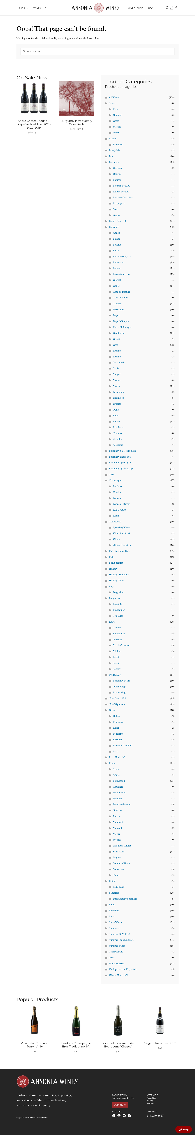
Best (111, 156)
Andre (116, 769)
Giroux (116, 339)
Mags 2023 (115, 675)
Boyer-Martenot (121, 274)
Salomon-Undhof (122, 745)
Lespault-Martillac (123, 197)
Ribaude (117, 740)
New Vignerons (117, 704)
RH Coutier (119, 510)
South (112, 905)
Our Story (150, 1100)
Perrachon (118, 392)
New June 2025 (117, 698)
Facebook (113, 1115)
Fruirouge (118, 722)
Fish (111, 557)
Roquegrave (119, 203)
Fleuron (117, 180)
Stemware (114, 928)
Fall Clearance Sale (119, 551)
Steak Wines (115, 922)
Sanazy (117, 663)
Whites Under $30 (118, 975)
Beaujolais (114, 150)
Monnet (117, 380)
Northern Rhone (122, 846)
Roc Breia (118, 427)
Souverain (118, 869)
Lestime (117, 351)
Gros (115, 345)
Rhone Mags (119, 692)
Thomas (117, 433)
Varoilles (117, 439)
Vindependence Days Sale (123, 969)
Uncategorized (116, 964)
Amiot (116, 233)
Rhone (112, 763)
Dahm (116, 716)
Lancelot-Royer (121, 504)
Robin (116, 516)
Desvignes (118, 309)
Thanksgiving (116, 952)
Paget (116, 657)
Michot (117, 651)
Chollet (117, 628)
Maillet (116, 368)
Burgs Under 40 (117, 221)
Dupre (116, 315)
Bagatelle (118, 604)
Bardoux (117, 486)
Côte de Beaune (121, 292)
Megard (117, 374)
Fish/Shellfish (116, 563)
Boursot (117, 268)
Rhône (112, 881)
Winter (116, 539)
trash (111, 958)
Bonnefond (119, 781)
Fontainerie (119, 634)
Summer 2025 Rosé (119, 934)
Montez (117, 840)
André (116, 775)
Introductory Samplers (125, 899)
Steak (112, 916)
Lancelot (117, 498)
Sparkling (114, 910)
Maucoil (117, 828)
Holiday (113, 569)
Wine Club (39, 8)
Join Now (120, 1104)
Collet (116, 286)
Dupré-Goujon (121, 321)
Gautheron (118, 333)
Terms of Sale (151, 1098)
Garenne (117, 115)
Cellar (112, 474)
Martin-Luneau (121, 645)
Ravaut (117, 421)
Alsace (112, 103)
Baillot (116, 239)
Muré (116, 133)
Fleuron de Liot (121, 186)
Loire (112, 622)
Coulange (118, 787)
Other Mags (119, 687)
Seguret (117, 857)
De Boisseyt (119, 793)
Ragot (116, 415)
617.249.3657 (155, 1115)
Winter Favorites (122, 545)
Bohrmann (118, 262)
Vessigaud (118, 445)
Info (150, 8)
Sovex (116, 209)
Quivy (116, 410)
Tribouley (118, 616)
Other (112, 710)
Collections (115, 522)
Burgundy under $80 (120, 457)
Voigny (116, 215)
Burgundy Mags (121, 681)
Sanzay (117, 669)
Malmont (118, 822)
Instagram (119, 1115)
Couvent (117, 304)
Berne (116, 250)
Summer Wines (117, 946)
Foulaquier (119, 610)
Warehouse (135, 8)
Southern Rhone (122, 863)
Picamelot (118, 398)
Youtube (124, 1115)
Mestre (116, 834)
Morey (116, 386)
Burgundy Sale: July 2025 (122, 451)
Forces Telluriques (122, 327)
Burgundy (114, 227)
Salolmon (118, 144)
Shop (22, 8)
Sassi (115, 751)
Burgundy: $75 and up (121, 469)
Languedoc (115, 598)
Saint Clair (118, 852)
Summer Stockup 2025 (121, 940)
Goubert (117, 810)
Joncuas (117, 816)
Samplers (114, 893)
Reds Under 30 (117, 757)
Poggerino (118, 592)
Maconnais (119, 362)
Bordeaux (114, 162)
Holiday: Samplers (119, 575)
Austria (113, 139)
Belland (117, 245)
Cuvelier (117, 168)
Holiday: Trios (116, 580)
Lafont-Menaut (121, 192)
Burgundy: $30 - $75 (120, 463)
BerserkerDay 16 (122, 256)
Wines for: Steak (121, 533)
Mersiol (117, 127)
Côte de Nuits (120, 298)
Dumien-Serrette (122, 804)
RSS (129, 1115)
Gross (116, 121)
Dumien (117, 799)
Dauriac (117, 174)
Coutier (117, 492)
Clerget (117, 280)
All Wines (114, 97)
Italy (111, 586)
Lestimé (117, 357)
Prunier (117, 404)
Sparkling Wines (121, 527)
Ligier (116, 728)
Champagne (115, 480)
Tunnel (116, 875)
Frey (115, 109)
